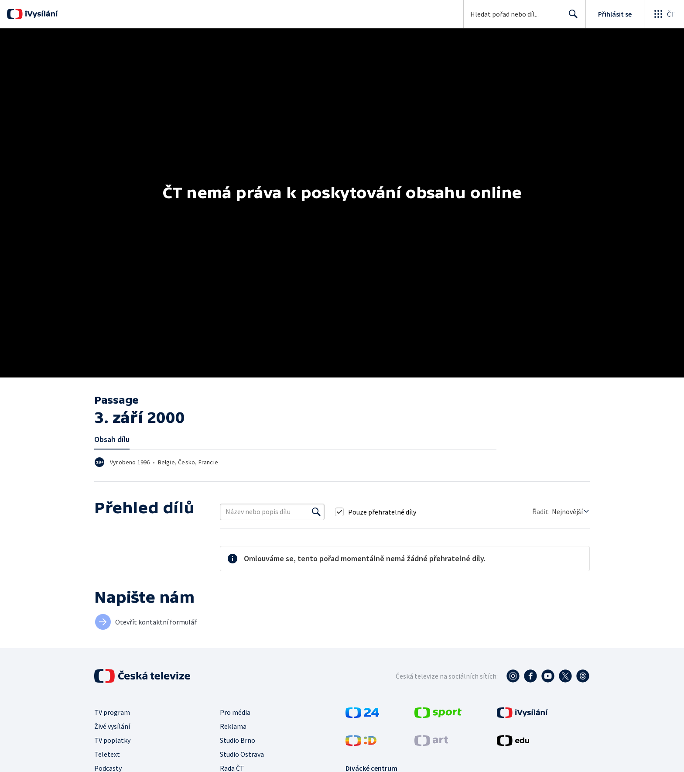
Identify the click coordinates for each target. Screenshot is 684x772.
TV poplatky (112, 740)
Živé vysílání (112, 726)
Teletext (107, 754)
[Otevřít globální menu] (664, 14)
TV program (112, 712)
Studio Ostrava (242, 754)
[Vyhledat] (316, 511)
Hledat (570, 17)
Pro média (235, 712)
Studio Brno (237, 740)
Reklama (233, 726)
